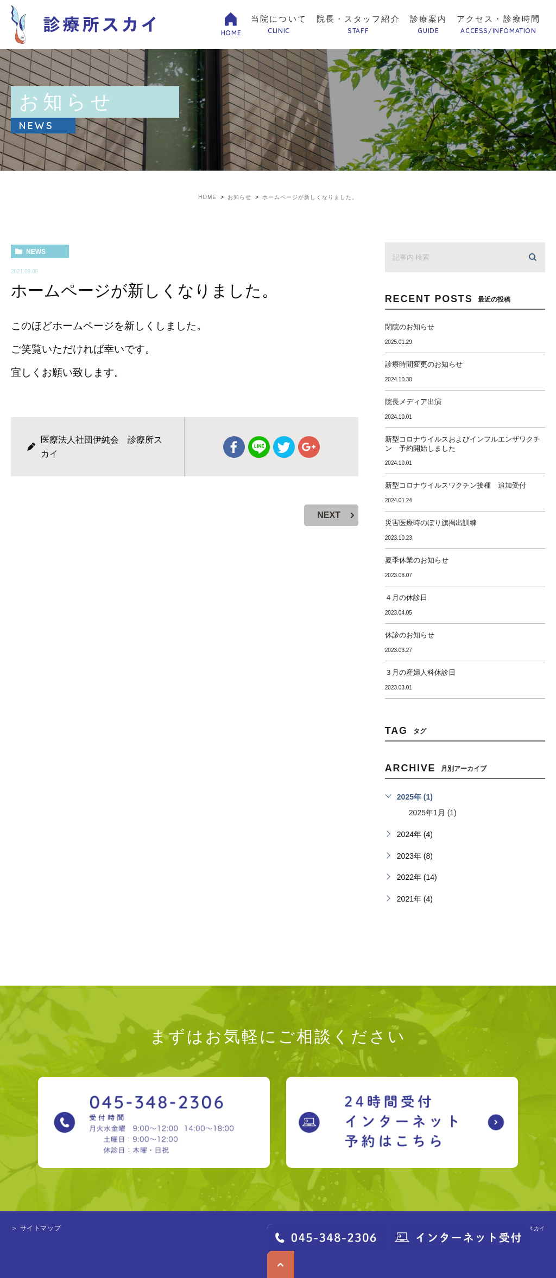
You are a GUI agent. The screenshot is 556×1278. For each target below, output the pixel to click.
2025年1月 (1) (433, 812)
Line (259, 447)
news (36, 251)
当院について (279, 25)
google (309, 447)
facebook (234, 447)
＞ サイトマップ (36, 1228)
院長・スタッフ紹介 (358, 25)
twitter (284, 447)
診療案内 (428, 25)
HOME (231, 33)
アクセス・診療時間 (498, 25)
